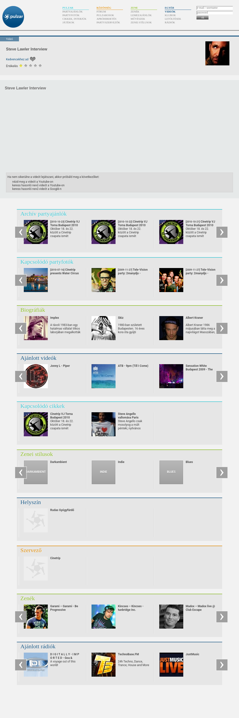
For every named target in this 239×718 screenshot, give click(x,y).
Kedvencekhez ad (17, 59)
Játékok (68, 22)
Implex (54, 317)
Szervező (31, 550)
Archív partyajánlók (43, 214)
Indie (121, 462)
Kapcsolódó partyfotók (47, 262)
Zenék (135, 11)
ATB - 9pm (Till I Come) (133, 366)
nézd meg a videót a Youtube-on (32, 181)
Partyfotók (71, 15)
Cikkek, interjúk (74, 18)
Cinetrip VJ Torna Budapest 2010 (61, 415)
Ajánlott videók (38, 358)
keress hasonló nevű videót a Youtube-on (38, 185)
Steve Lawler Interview (26, 49)
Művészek (138, 18)
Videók (170, 11)
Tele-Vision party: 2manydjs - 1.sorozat (133, 273)
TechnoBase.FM (128, 654)
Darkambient (58, 462)
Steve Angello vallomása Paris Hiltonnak (128, 417)
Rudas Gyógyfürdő (62, 510)
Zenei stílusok (141, 22)
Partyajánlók (72, 11)
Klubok (170, 15)
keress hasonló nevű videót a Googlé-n (36, 189)
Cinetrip (55, 558)
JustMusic (192, 654)
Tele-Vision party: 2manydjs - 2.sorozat (200, 273)
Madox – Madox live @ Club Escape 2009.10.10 (200, 610)
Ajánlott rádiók (37, 646)
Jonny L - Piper (60, 366)
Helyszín (30, 502)
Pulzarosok (105, 15)
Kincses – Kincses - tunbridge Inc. (130, 608)
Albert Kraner (194, 317)
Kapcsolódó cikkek (42, 406)
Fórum (101, 11)
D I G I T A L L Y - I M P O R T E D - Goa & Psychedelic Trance (64, 658)
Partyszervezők (108, 22)
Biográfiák (32, 310)
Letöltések (173, 18)
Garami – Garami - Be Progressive (64, 608)
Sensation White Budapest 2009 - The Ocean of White (199, 369)
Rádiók (170, 22)
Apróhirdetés (106, 18)
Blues (189, 462)
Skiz (120, 317)
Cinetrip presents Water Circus (64, 271)
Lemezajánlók (141, 15)
